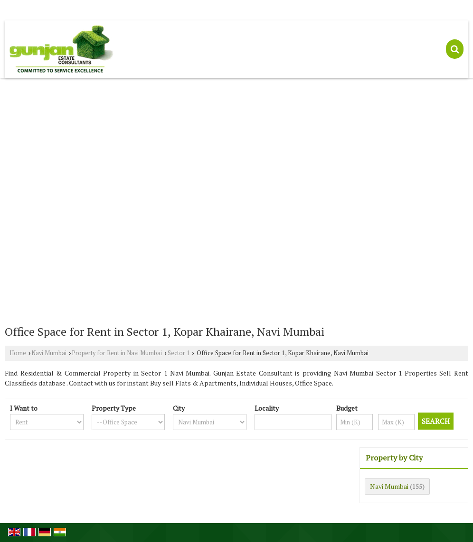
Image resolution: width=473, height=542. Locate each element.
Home (17, 353)
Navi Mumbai (48, 353)
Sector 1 (179, 353)
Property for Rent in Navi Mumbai (117, 353)
